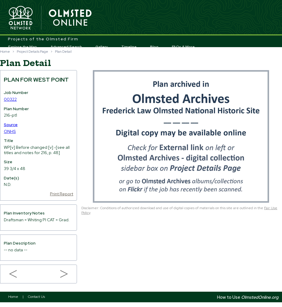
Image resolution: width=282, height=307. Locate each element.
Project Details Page (32, 51)
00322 (10, 99)
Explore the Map (22, 46)
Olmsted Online (70, 18)
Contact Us (36, 296)
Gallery (101, 46)
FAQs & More (183, 46)
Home (5, 51)
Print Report (61, 194)
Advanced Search (66, 46)
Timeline (129, 46)
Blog (154, 46)
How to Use (247, 297)
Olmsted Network (20, 18)
